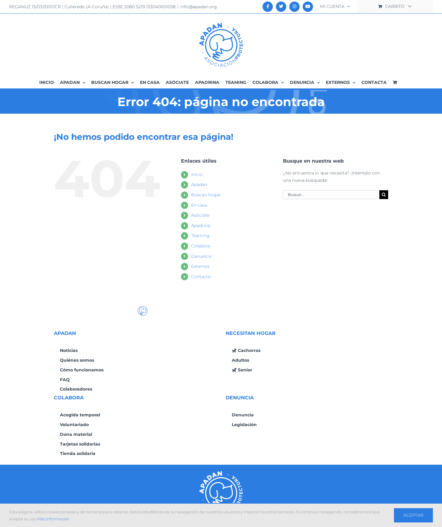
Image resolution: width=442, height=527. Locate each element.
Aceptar (413, 515)
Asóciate (200, 215)
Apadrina (200, 225)
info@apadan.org (198, 6)
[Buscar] (383, 194)
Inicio (197, 174)
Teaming (200, 235)
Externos (200, 266)
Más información (53, 518)
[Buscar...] (331, 194)
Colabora (200, 246)
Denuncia (201, 256)
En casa (199, 205)
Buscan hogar (206, 195)
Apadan (199, 184)
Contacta (201, 276)
